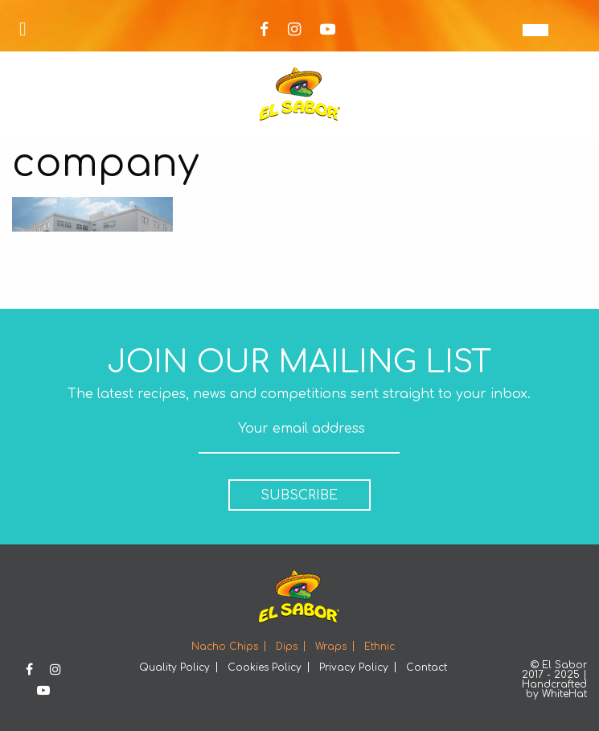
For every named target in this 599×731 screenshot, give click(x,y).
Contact (426, 667)
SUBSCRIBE (299, 495)
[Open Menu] (23, 29)
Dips (286, 646)
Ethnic (379, 646)
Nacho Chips (224, 646)
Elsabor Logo (300, 94)
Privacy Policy (353, 667)
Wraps (331, 646)
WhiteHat (564, 694)
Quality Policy (174, 667)
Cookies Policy (265, 667)
